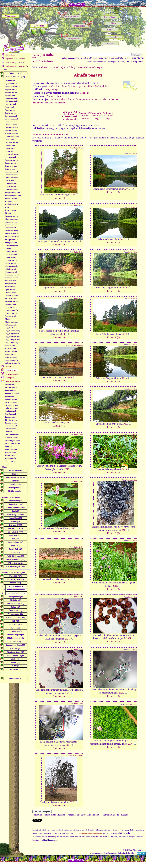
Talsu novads (10, 417)
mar (83, 118)
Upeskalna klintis (86, 86)
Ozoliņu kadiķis (51, 89)
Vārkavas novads (11, 438)
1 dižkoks (84, 93)
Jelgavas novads (11, 210)
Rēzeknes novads (11, 322)
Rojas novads (10, 345)
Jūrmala (8, 213)
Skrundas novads (11, 405)
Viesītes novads (10, 452)
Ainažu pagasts (96, 67)
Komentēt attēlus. (60, 134)
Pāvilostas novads (11, 301)
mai (87, 118)
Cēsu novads (9, 139)
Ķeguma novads (11, 222)
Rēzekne (8, 319)
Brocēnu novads (11, 131)
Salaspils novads (11, 388)
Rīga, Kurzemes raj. (12, 331)
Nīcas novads (10, 287)
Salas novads (10, 385)
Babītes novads (10, 113)
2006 (69, 377)
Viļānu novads (10, 458)
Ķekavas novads (11, 225)
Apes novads (9, 107)
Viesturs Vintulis (76, 345)
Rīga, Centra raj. (11, 328)
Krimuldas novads (12, 237)
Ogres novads (10, 290)
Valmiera (8, 432)
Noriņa (50, 96)
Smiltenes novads (11, 408)
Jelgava (8, 207)
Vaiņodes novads (11, 426)
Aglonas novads (11, 84)
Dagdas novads (10, 148)
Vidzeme (45, 67)
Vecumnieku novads (12, 443)
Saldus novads (10, 391)
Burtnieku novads (11, 134)
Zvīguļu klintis (102, 86)
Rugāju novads (10, 354)
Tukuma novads (11, 423)
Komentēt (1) (59, 426)
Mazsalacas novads (12, 275)
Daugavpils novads (12, 154)
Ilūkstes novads (10, 187)
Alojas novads (10, 95)
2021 (122, 530)
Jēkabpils (8, 201)
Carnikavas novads (12, 137)
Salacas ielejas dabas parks (107, 99)
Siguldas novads (11, 399)
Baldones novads (11, 116)
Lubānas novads (11, 260)
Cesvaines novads (11, 142)
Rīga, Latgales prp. (12, 334)
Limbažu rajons (59, 67)
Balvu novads (10, 122)
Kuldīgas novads (11, 242)
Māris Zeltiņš (78, 756)
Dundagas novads (11, 160)
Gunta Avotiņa (131, 480)
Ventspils (8, 446)
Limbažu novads (11, 254)
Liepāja (8, 248)
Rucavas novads (11, 351)
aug (96, 118)
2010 (72, 194)
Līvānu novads (10, 257)
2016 (130, 744)
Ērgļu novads (10, 169)
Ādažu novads (10, 81)
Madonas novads (11, 266)
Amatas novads (10, 104)
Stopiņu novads (10, 411)
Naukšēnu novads (11, 281)
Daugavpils (9, 151)
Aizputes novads (11, 89)
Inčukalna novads (11, 189)
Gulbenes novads (11, 178)
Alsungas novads (11, 98)
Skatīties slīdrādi (40, 134)
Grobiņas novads (11, 175)
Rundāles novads (11, 360)
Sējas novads (10, 396)
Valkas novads (10, 429)
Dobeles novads (10, 157)
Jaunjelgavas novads (12, 192)
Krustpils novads (11, 240)
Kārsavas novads (11, 219)
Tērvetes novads (11, 420)
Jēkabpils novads (11, 204)
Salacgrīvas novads (12, 363)
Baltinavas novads (11, 119)
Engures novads (11, 166)
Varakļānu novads (11, 435)
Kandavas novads (11, 216)
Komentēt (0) (59, 198)
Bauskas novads (11, 125)
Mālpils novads (10, 269)
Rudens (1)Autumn (108, 114)
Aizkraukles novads (12, 86)
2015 (72, 802)
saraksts (15, 59)
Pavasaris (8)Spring (85, 114)
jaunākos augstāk (69, 119)
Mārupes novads (11, 272)
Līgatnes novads (11, 251)
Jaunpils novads (11, 198)
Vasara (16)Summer (96, 114)
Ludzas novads (10, 263)
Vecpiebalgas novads (12, 441)
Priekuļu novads (11, 313)
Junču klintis (54, 86)
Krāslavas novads (11, 234)
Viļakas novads (10, 455)
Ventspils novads (11, 449)
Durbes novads (10, 163)
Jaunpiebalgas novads (13, 195)
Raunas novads (10, 316)
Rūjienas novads (11, 357)
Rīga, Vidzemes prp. (12, 337)
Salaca (58, 96)
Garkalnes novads (11, 172)
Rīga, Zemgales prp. (12, 340)
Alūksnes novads (11, 101)
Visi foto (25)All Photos (69, 114)
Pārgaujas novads (11, 298)
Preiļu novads (10, 307)
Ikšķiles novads (10, 184)
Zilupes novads (10, 461)
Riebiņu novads (11, 325)
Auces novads (10, 110)
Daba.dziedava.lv (17, 66)
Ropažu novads (10, 348)
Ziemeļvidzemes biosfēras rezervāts (49, 102)
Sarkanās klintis (69, 86)
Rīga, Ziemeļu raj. (11, 343)
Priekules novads (11, 310)
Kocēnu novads (10, 228)
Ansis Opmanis (131, 705)
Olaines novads (10, 293)
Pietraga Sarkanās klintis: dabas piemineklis (71, 99)
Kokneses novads (11, 231)
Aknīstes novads (11, 92)
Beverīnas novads (11, 128)
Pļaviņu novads (10, 304)
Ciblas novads (10, 145)
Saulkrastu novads (12, 393)
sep (107, 118)
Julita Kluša (78, 148)
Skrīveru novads (11, 402)
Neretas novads (10, 284)
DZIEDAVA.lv (77, 4)
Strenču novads (10, 414)
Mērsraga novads (11, 278)
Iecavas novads (10, 181)
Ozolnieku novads (11, 295)
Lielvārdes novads (11, 245)
